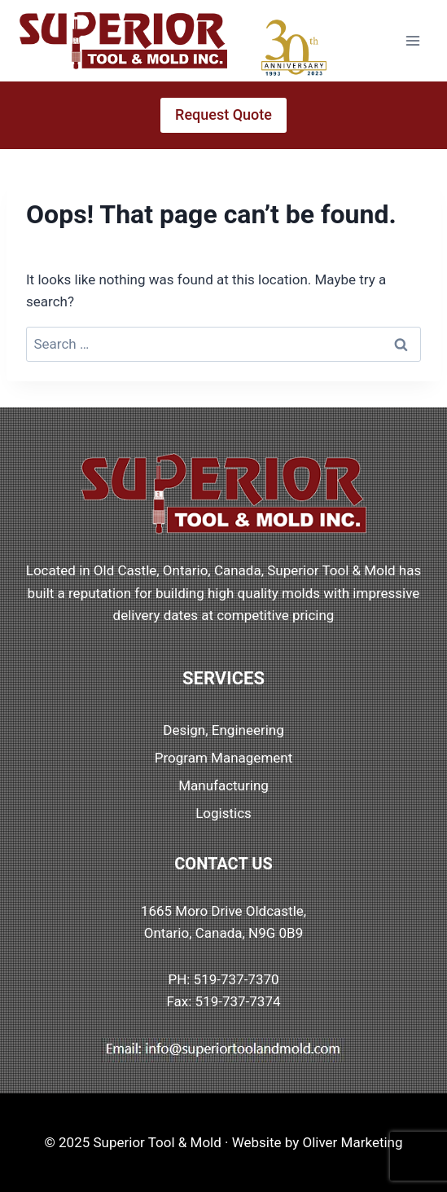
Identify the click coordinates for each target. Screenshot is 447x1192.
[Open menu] (412, 40)
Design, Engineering (223, 730)
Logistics (223, 813)
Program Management (224, 758)
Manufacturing (223, 785)
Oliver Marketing (353, 1142)
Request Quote (223, 114)
